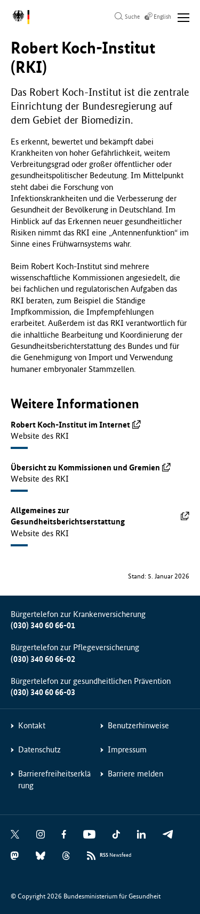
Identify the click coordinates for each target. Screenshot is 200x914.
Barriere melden (135, 773)
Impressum (127, 749)
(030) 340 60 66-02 (43, 659)
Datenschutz (39, 749)
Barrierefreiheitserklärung (54, 779)
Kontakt (31, 725)
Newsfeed (115, 855)
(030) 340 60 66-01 (43, 625)
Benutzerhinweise (138, 725)
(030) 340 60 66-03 (43, 692)
